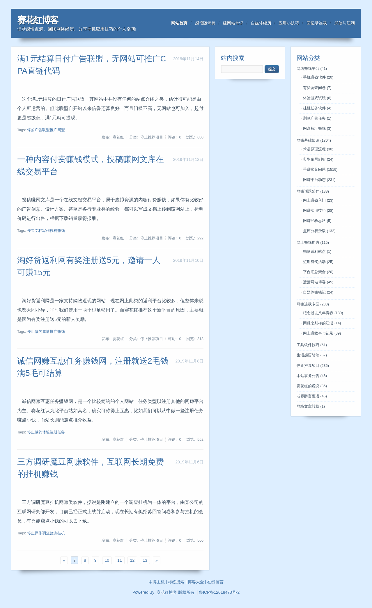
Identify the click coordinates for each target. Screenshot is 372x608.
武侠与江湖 (344, 23)
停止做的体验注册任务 (46, 432)
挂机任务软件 (317, 108)
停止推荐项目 (313, 366)
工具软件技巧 (312, 345)
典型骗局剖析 (318, 159)
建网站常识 (233, 23)
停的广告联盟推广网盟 (46, 130)
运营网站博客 (318, 282)
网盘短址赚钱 (317, 129)
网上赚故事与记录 (322, 333)
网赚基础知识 (314, 140)
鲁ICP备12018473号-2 (219, 592)
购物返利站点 (317, 252)
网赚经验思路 (317, 221)
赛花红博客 (37, 20)
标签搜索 (176, 581)
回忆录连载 (317, 23)
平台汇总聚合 (318, 272)
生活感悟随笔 (312, 355)
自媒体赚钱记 (318, 292)
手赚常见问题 (320, 170)
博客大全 (196, 581)
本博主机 (156, 581)
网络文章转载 (311, 406)
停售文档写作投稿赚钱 (46, 231)
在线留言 (215, 581)
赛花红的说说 (312, 386)
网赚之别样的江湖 (322, 323)
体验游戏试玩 (317, 98)
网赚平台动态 (319, 180)
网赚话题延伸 (313, 191)
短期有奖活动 (318, 262)
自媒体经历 (261, 23)
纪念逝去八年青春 (323, 313)
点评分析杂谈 (319, 231)
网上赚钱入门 (318, 200)
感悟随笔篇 (205, 23)
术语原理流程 (318, 149)
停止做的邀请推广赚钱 (46, 332)
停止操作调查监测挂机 (46, 533)
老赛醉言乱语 (312, 396)
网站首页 (179, 23)
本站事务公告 (312, 376)
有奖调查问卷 (317, 88)
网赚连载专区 (313, 304)
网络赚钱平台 (312, 69)
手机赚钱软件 (318, 77)
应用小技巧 (289, 23)
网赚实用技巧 (318, 211)
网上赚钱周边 (313, 243)
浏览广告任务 (317, 118)
